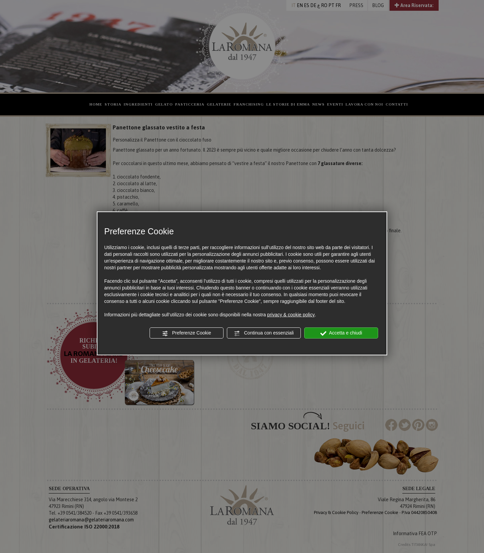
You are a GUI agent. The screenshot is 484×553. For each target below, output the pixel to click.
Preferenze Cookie (186, 333)
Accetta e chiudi (341, 333)
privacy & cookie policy (291, 314)
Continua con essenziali (264, 333)
